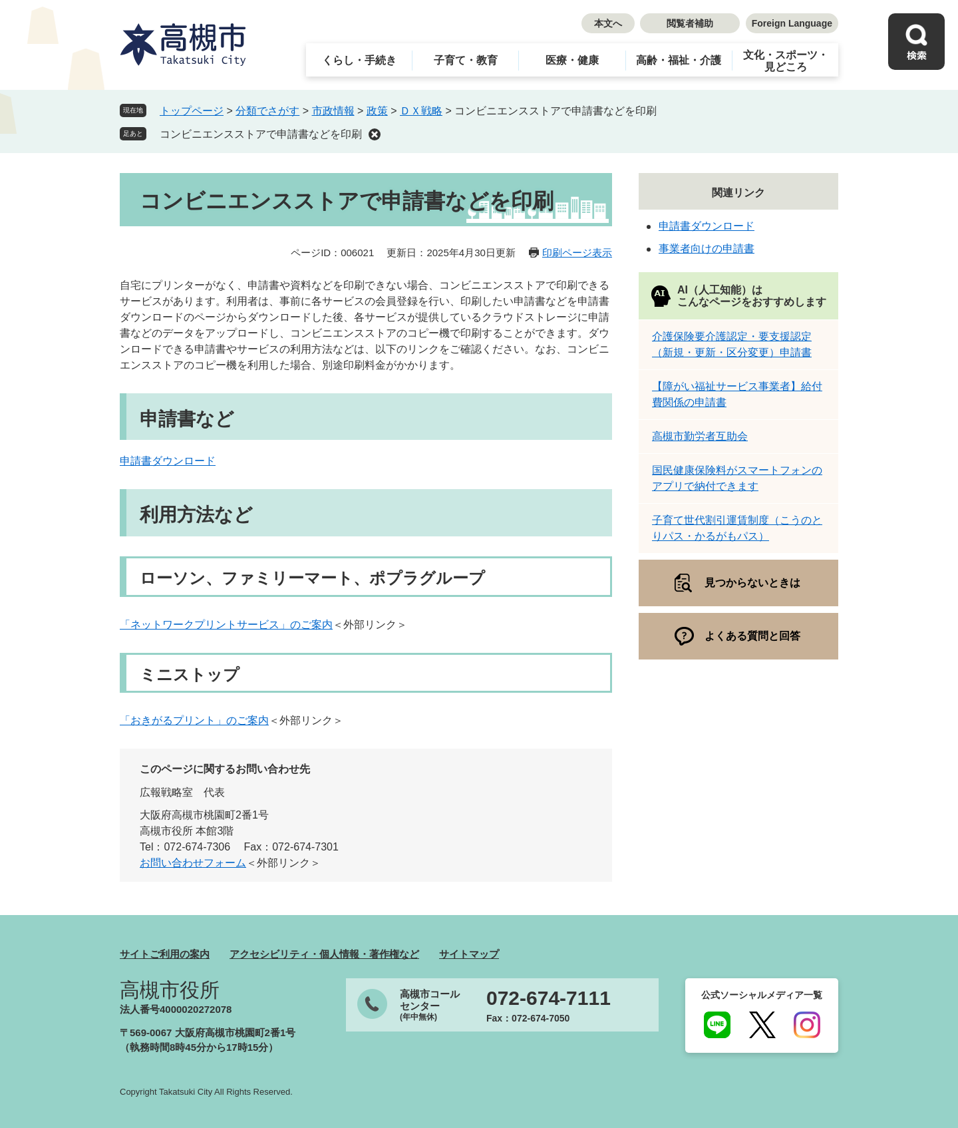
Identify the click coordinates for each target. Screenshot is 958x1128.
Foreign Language (792, 23)
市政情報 (333, 110)
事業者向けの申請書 (706, 248)
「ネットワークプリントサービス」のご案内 (226, 624)
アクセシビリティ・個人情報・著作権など (324, 954)
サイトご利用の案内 (165, 954)
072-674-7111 (548, 998)
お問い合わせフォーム (193, 862)
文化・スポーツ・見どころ (785, 61)
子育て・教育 (466, 60)
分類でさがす (267, 110)
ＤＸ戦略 (421, 110)
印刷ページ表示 (577, 252)
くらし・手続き (359, 60)
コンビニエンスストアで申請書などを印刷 (261, 134)
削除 (375, 134)
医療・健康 (572, 60)
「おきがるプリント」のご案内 (194, 720)
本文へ (608, 23)
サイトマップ (469, 954)
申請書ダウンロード (168, 461)
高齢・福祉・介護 (678, 60)
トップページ (192, 110)
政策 (377, 110)
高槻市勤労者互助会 (700, 436)
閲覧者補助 (690, 23)
